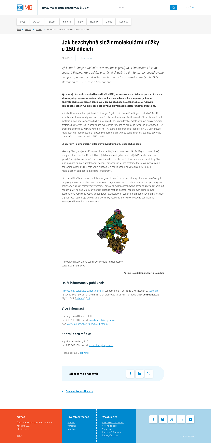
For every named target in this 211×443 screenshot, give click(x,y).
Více (18, 435)
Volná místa (107, 428)
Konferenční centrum (112, 432)
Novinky (94, 21)
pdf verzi (84, 352)
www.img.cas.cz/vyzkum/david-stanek (87, 324)
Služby (52, 21)
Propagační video (110, 435)
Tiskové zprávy (85, 57)
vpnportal (72, 425)
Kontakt (123, 21)
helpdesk (72, 428)
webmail (71, 422)
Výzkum (37, 21)
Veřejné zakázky (109, 425)
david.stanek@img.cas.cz (102, 320)
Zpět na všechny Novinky (77, 391)
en (193, 7)
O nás (109, 21)
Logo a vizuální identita (113, 422)
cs (187, 7)
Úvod (22, 21)
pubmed (80, 298)
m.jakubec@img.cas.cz (101, 345)
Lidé (80, 21)
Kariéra (67, 21)
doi (88, 298)
